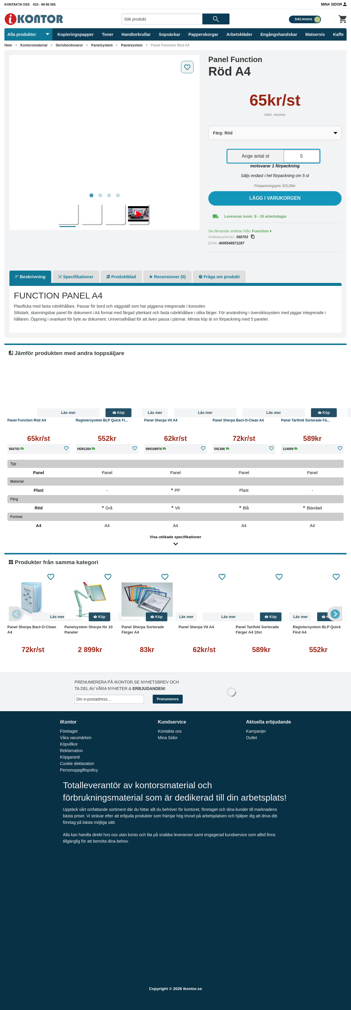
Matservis (315, 34)
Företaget (69, 731)
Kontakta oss (17, 4)
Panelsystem (102, 45)
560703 (245, 237)
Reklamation (71, 750)
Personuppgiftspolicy (79, 770)
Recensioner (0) (167, 276)
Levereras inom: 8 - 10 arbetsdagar (255, 216)
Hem (8, 45)
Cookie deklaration (77, 763)
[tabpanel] (104, 124)
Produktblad (121, 276)
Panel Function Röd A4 (170, 45)
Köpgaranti (70, 757)
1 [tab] (91, 196)
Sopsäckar (169, 34)
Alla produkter (28, 34)
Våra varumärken (76, 737)
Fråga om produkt (219, 276)
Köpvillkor (69, 744)
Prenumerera (168, 699)
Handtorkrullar (136, 34)
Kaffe (338, 34)
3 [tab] (109, 196)
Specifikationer (76, 276)
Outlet (251, 737)
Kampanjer (256, 731)
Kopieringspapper (75, 34)
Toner (107, 34)
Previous (16, 613)
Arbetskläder (239, 34)
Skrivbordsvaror (69, 45)
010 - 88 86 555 (44, 4)
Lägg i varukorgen (275, 198)
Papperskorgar (203, 34)
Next (334, 613)
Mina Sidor (334, 4)
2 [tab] (100, 196)
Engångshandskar (278, 34)
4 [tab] (118, 196)
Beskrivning (30, 276)
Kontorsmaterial (33, 45)
